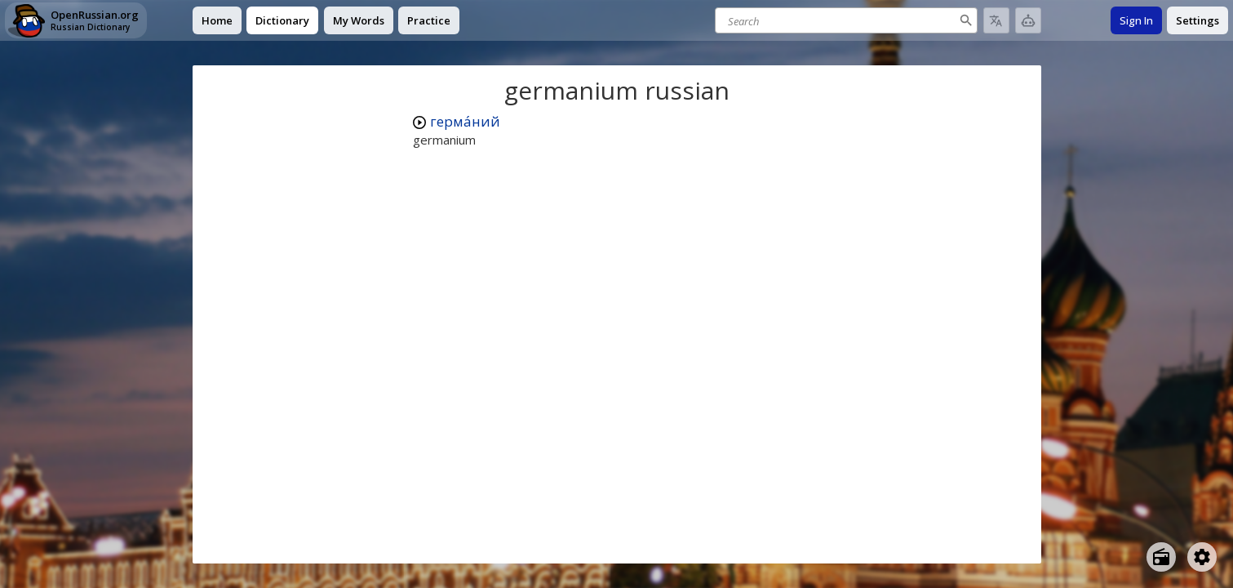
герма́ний (465, 121)
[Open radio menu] (1161, 557)
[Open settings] (1202, 557)
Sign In (1136, 20)
